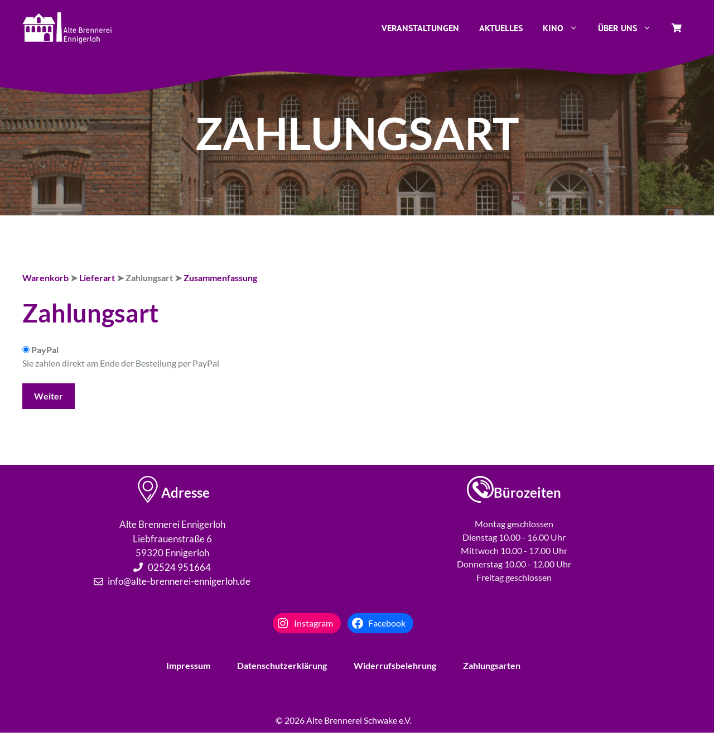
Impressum (188, 665)
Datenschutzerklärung (282, 665)
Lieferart (97, 277)
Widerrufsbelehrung (395, 665)
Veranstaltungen (420, 27)
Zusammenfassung (220, 277)
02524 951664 (179, 567)
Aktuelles (501, 27)
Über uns (630, 28)
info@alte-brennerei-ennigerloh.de (179, 581)
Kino (565, 28)
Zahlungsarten (491, 665)
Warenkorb (45, 277)
